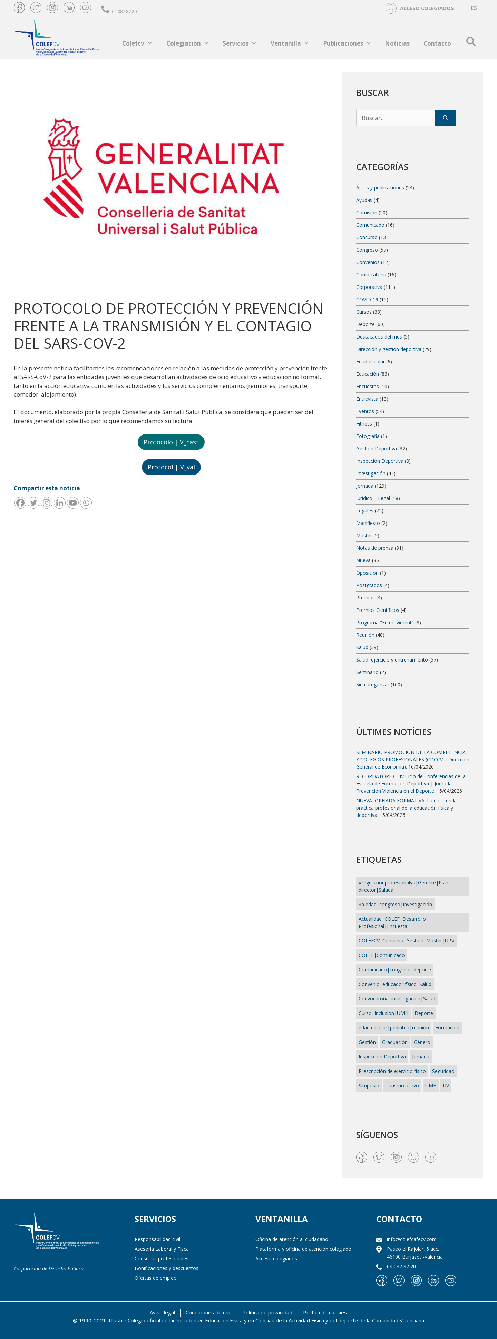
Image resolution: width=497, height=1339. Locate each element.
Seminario (367, 672)
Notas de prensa (374, 548)
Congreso (367, 249)
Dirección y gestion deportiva (388, 349)
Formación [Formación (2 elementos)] (447, 1027)
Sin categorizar (372, 684)
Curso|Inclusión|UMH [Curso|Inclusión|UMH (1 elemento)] (383, 1013)
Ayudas (364, 200)
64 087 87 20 (119, 11)
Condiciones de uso (209, 1312)
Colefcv (140, 43)
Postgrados (369, 585)
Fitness (364, 423)
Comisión (366, 212)
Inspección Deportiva (379, 461)
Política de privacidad (267, 1312)
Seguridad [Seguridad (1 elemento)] (443, 1071)
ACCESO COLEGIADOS (427, 7)
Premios (365, 597)
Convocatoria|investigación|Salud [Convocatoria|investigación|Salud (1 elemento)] (397, 998)
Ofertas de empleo (156, 1277)
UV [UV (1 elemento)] (446, 1085)
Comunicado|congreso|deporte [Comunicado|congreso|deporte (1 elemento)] (395, 969)
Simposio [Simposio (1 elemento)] (369, 1085)
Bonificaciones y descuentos (166, 1268)
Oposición (367, 572)
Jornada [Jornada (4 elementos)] (420, 1056)
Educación (367, 374)
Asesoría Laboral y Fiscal (162, 1248)
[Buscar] (445, 118)
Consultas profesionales (161, 1258)
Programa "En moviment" (385, 622)
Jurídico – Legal (373, 498)
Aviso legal (162, 1312)
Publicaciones (350, 43)
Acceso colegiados (276, 1258)
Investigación (371, 473)
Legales (364, 510)
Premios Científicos (377, 610)
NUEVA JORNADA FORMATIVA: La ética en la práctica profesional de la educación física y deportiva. (406, 807)
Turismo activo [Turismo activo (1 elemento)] (402, 1085)
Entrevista (367, 398)
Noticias (397, 43)
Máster (364, 535)
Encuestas (367, 386)
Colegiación (191, 43)
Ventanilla (293, 43)
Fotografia (368, 436)
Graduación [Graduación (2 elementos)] (395, 1042)
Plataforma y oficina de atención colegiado (303, 1248)
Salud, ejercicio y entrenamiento (392, 659)
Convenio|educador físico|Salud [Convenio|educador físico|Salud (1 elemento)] (395, 984)
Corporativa (369, 287)
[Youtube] (73, 503)
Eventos (365, 411)
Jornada (364, 485)
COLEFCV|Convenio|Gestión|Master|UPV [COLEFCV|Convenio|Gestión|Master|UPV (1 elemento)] (406, 940)
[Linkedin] (60, 503)
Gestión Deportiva (376, 448)
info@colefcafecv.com (412, 1239)
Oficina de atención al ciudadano (291, 1239)
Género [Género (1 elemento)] (422, 1042)
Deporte (365, 324)
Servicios (243, 43)
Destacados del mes (379, 336)
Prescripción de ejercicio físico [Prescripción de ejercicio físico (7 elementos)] (392, 1071)
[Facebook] (20, 503)
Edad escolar (370, 361)
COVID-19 (367, 299)
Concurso (367, 237)
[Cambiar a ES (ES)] (474, 8)
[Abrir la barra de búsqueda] (470, 41)
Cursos (364, 312)
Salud (362, 647)
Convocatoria (371, 274)
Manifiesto (368, 523)
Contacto (437, 43)
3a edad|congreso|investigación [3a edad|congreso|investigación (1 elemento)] (395, 904)
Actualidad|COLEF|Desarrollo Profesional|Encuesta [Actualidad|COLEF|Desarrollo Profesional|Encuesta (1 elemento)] (392, 922)
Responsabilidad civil (157, 1239)
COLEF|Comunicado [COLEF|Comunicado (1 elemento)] (382, 955)
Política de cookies (325, 1312)
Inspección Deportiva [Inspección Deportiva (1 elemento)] (382, 1056)
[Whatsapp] (86, 503)
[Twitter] (33, 503)
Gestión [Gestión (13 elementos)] (367, 1042)
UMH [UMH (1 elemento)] (431, 1085)
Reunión (365, 635)
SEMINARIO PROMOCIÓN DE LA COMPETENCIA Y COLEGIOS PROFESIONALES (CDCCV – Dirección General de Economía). (412, 759)
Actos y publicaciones (380, 187)
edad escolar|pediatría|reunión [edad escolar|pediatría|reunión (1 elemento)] (394, 1027)
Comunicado (370, 225)
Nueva (363, 560)
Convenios (368, 262)
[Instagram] (46, 503)
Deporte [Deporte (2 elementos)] (424, 1013)
